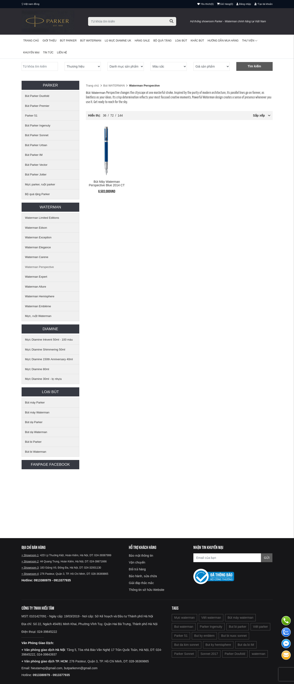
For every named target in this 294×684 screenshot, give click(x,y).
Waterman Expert (36, 276)
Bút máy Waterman (37, 412)
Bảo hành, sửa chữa (143, 576)
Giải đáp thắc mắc (141, 583)
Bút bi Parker (33, 441)
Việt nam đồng (31, 4)
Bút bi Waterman (35, 451)
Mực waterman (184, 617)
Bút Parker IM (34, 154)
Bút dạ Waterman (36, 432)
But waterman (183, 626)
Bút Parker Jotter (36, 174)
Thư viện (249, 40)
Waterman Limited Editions (42, 217)
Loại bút (181, 40)
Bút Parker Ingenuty (37, 125)
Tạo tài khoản (263, 4)
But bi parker (237, 626)
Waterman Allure (35, 286)
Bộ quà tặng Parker (37, 194)
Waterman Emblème (38, 306)
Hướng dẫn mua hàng (223, 40)
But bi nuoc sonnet (234, 635)
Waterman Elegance (38, 247)
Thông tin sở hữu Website (146, 590)
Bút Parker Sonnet (36, 135)
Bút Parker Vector (36, 164)
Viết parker (260, 626)
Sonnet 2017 (209, 654)
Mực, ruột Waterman (38, 316)
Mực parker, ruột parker (40, 184)
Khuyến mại (31, 52)
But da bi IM (246, 644)
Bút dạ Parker (34, 422)
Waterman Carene (36, 257)
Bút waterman (90, 40)
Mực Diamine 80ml (37, 369)
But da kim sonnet (186, 644)
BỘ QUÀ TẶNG (162, 40)
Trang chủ (31, 40)
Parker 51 (31, 115)
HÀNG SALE (142, 40)
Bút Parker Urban (36, 145)
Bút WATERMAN (114, 85)
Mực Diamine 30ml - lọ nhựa (43, 379)
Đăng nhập (243, 4)
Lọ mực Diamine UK (118, 40)
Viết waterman (211, 617)
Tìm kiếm (254, 66)
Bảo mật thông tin (141, 555)
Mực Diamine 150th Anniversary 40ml (49, 359)
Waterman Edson (36, 227)
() (225, 4)
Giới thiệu (49, 40)
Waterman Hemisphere (39, 296)
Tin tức (48, 52)
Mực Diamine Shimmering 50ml (45, 349)
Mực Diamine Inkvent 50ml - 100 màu (49, 339)
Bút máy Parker (35, 402)
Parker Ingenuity (211, 626)
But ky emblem (204, 635)
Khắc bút (197, 40)
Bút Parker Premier (37, 105)
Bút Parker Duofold (37, 96)
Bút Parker (68, 40)
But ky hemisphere (218, 644)
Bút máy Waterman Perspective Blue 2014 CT (107, 183)
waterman (258, 654)
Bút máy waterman (240, 617)
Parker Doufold (235, 654)
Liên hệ (62, 52)
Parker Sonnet (184, 654)
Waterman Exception (38, 237)
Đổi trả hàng (137, 569)
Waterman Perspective (39, 267)
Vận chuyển (137, 562)
